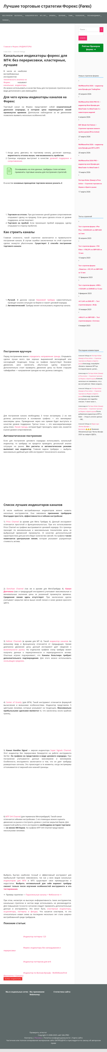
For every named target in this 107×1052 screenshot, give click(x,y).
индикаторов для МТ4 (15, 880)
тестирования (10, 889)
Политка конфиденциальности (57, 1038)
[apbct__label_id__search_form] (90, 34)
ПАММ (70, 15)
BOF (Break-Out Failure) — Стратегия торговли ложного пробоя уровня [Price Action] (89, 128)
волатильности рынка (14, 649)
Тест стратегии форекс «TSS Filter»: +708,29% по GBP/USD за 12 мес (90, 249)
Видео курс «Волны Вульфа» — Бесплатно (88, 426)
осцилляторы (10, 911)
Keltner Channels (14, 641)
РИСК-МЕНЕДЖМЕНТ (93, 15)
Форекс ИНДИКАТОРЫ (22, 46)
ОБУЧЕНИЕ (62, 15)
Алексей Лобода (19, 52)
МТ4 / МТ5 (43, 15)
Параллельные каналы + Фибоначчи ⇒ (43, 894)
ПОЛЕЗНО (5, 20)
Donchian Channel (14, 588)
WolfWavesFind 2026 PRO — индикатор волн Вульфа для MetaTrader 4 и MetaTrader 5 (88, 164)
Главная (7, 46)
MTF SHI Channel (13, 816)
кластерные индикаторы (59, 908)
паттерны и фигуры (28, 911)
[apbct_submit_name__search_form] (82, 38)
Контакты (28, 1038)
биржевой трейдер (45, 300)
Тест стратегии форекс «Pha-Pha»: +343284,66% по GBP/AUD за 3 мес (90, 230)
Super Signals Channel (60, 750)
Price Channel (12, 521)
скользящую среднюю (14, 661)
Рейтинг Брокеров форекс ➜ (91, 48)
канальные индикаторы (15, 85)
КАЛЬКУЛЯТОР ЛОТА (31, 15)
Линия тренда (21, 427)
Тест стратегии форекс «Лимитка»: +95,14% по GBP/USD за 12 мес (90, 269)
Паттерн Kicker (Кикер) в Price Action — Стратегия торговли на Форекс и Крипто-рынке (90, 183)
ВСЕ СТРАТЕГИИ (7, 15)
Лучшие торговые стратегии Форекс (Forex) (47, 6)
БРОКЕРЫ (52, 15)
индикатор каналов (59, 641)
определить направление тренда (44, 356)
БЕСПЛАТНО (18, 15)
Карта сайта (77, 1038)
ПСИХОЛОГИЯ (79, 15)
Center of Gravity (14, 702)
